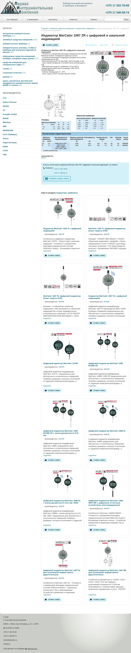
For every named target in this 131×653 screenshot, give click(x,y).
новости (73, 19)
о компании (32, 19)
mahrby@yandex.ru (10, 640)
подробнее (47, 251)
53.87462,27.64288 (12, 628)
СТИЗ (5, 151)
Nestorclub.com (32, 648)
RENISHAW (8, 130)
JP (4, 110)
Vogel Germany (10, 143)
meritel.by (6, 644)
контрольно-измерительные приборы (16, 34)
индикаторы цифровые (85, 28)
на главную (12, 19)
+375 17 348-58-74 (117, 12)
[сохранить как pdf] (119, 45)
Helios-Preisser (10, 102)
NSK (5, 126)
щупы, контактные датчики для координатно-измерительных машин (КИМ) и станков (20, 83)
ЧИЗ (5, 155)
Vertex (6, 138)
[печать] (104, 45)
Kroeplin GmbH (10, 114)
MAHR (6, 118)
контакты (53, 19)
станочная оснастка (14, 73)
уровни (8, 77)
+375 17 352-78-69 (117, 5)
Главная (44, 28)
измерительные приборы (16, 44)
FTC (5, 98)
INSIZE (6, 106)
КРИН (5, 147)
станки (7, 69)
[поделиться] (91, 45)
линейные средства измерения (20, 40)
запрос (93, 19)
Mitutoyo (7, 122)
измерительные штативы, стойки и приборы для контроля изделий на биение (19, 50)
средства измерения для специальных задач (14, 63)
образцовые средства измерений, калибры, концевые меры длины (20, 57)
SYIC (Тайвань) (10, 134)
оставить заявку (52, 45)
